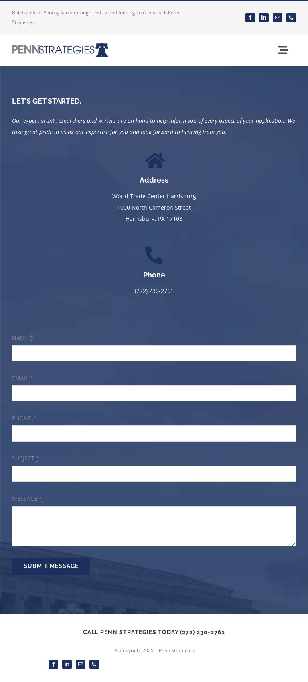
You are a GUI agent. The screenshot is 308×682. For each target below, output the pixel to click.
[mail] (277, 17)
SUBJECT (25, 458)
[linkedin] (264, 17)
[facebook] (250, 17)
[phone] (291, 17)
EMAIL (22, 378)
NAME (22, 338)
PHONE (24, 418)
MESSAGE (27, 498)
